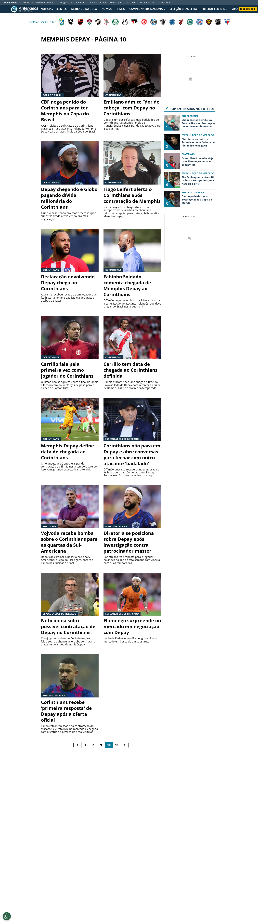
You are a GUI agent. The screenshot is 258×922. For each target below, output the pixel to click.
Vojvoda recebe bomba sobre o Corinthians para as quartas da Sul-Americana (69, 542)
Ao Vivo (107, 9)
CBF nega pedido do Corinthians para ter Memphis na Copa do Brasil (65, 111)
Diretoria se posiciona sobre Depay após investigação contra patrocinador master (128, 542)
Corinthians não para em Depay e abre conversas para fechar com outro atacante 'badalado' (131, 454)
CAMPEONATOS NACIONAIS (147, 9)
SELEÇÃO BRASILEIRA (183, 9)
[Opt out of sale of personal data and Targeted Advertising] (7, 916)
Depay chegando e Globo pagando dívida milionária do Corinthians (69, 198)
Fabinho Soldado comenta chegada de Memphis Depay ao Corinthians (127, 285)
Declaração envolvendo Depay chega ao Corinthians (68, 282)
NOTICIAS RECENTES (54, 9)
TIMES (121, 9)
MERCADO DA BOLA (84, 9)
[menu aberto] (6, 9)
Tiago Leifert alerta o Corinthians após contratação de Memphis (132, 195)
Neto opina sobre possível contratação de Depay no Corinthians (68, 626)
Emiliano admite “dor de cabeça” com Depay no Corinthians (131, 108)
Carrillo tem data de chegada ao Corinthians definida (130, 370)
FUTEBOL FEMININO (215, 9)
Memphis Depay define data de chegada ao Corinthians (67, 451)
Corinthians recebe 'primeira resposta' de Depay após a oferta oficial (66, 711)
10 (109, 745)
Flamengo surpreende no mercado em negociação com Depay (132, 626)
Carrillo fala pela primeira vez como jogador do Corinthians (67, 370)
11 (116, 745)
